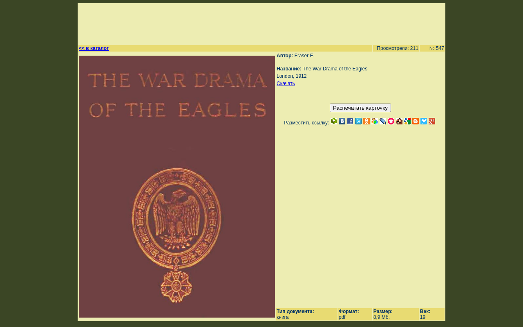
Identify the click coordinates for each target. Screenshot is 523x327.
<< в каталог (94, 48)
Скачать (286, 83)
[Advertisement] (258, 23)
